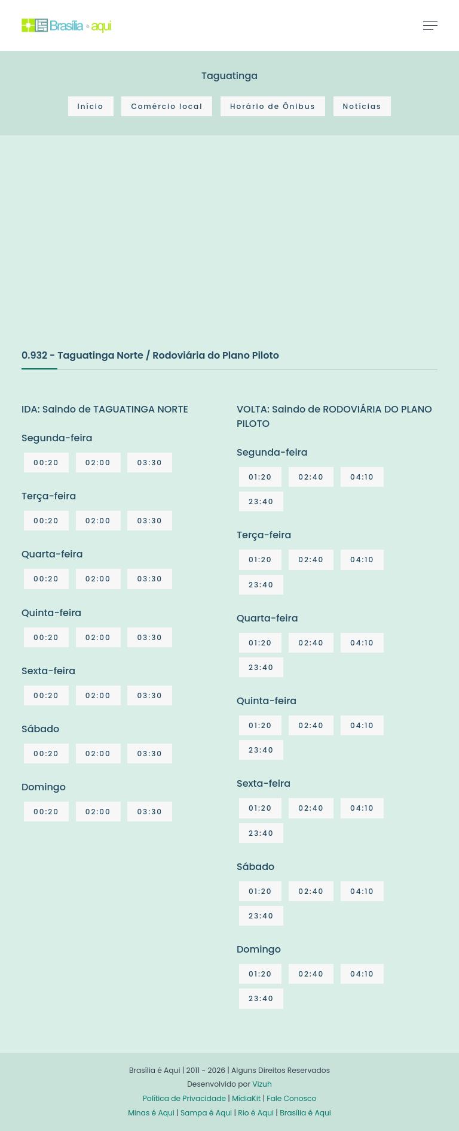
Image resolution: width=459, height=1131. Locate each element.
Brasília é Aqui (305, 1113)
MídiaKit (246, 1098)
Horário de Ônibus (273, 106)
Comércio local (167, 106)
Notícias (362, 106)
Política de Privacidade (184, 1098)
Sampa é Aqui (206, 1113)
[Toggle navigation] (430, 25)
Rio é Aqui (256, 1113)
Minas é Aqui (151, 1113)
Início (91, 106)
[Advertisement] (111, 254)
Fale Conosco (291, 1098)
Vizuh (262, 1084)
